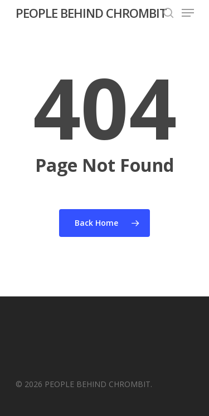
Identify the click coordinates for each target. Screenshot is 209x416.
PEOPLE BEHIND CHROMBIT (91, 13)
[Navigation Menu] (188, 12)
